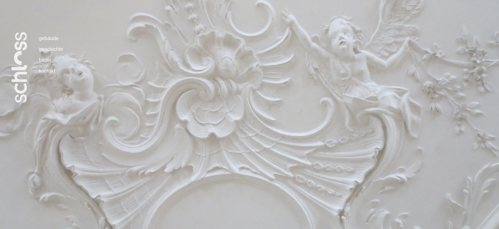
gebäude (49, 38)
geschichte (51, 49)
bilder (45, 60)
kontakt (47, 70)
